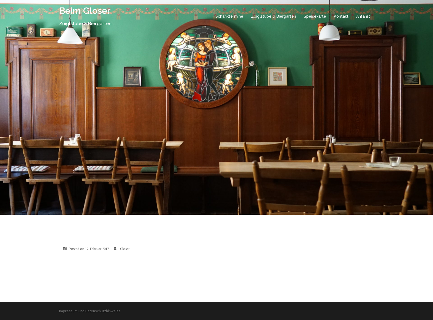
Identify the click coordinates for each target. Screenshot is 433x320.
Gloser (125, 248)
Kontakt (341, 16)
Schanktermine (229, 16)
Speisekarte (315, 16)
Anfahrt (363, 16)
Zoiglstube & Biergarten (273, 16)
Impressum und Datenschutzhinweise (90, 310)
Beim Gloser (84, 11)
